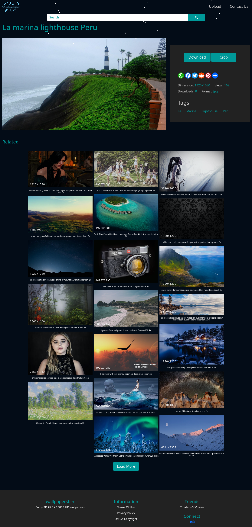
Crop (223, 57)
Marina (191, 111)
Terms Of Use (126, 507)
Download (197, 57)
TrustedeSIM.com (192, 507)
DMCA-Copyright (126, 519)
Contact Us (239, 6)
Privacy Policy (126, 513)
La (179, 111)
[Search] (117, 17)
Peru (226, 111)
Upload (215, 6)
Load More (126, 466)
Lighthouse (210, 111)
